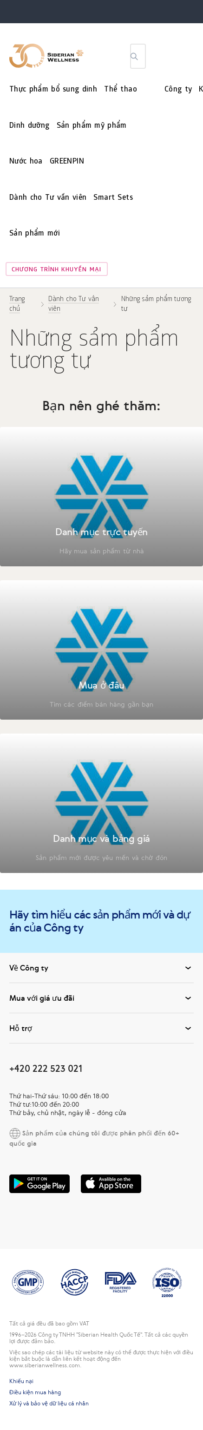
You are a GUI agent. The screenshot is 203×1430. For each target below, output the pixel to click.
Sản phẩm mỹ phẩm (92, 126)
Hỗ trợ (101, 1028)
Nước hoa (26, 161)
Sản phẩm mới (34, 234)
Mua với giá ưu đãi (101, 998)
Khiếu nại (21, 1381)
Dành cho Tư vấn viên (47, 198)
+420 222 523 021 (45, 1068)
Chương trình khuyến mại (56, 270)
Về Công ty (101, 967)
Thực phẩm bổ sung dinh (53, 89)
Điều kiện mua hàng (35, 1392)
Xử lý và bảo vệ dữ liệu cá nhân (49, 1403)
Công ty (178, 89)
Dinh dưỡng (29, 126)
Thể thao (120, 89)
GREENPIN (67, 161)
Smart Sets (113, 198)
